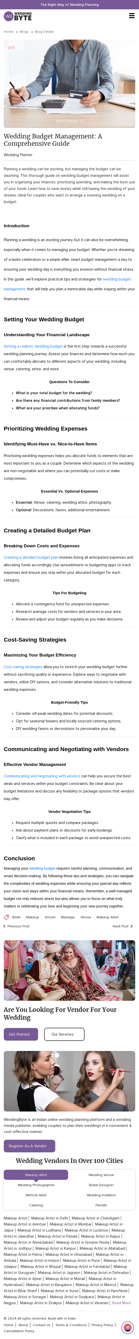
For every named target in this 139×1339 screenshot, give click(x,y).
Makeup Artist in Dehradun (106, 1272)
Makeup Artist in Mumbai (70, 1224)
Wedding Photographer (36, 1185)
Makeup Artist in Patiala (57, 1236)
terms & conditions (71, 1325)
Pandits (101, 1205)
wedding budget (42, 868)
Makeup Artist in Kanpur (56, 1248)
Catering (36, 1205)
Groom (50, 917)
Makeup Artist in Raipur (100, 1236)
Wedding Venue (101, 1175)
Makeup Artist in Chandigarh (96, 1218)
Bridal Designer (101, 1185)
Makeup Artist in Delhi (49, 1218)
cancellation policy (19, 1331)
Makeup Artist (107, 917)
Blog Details (44, 32)
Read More (121, 1303)
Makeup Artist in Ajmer (23, 1278)
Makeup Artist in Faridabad (87, 1266)
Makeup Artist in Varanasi (87, 1303)
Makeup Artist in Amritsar (25, 1224)
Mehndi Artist (36, 1195)
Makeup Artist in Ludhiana (39, 1230)
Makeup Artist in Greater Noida (83, 1242)
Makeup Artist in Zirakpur (41, 1303)
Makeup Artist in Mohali (65, 1278)
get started (21, 1034)
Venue (85, 917)
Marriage (68, 917)
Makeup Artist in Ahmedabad (28, 1242)
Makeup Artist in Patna (23, 1254)
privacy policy (102, 1325)
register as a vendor (29, 1146)
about (23, 1325)
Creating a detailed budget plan (31, 557)
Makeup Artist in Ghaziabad (69, 1254)
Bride (16, 917)
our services (64, 1034)
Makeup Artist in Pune (81, 1260)
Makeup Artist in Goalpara (72, 1297)
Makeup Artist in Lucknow (86, 1230)
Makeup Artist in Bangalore (49, 1285)
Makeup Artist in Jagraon (59, 1272)
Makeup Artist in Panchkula (104, 1291)
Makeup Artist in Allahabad (102, 1248)
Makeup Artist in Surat (59, 1291)
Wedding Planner (18, 154)
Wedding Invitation (101, 1195)
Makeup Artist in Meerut (96, 1285)
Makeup (32, 917)
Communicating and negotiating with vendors (42, 776)
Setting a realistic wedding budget (33, 346)
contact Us (41, 1325)
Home (9, 32)
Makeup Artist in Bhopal (41, 1266)
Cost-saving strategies (23, 667)
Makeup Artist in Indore (39, 1260)
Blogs (24, 32)
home (9, 1325)
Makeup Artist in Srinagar (25, 1297)
